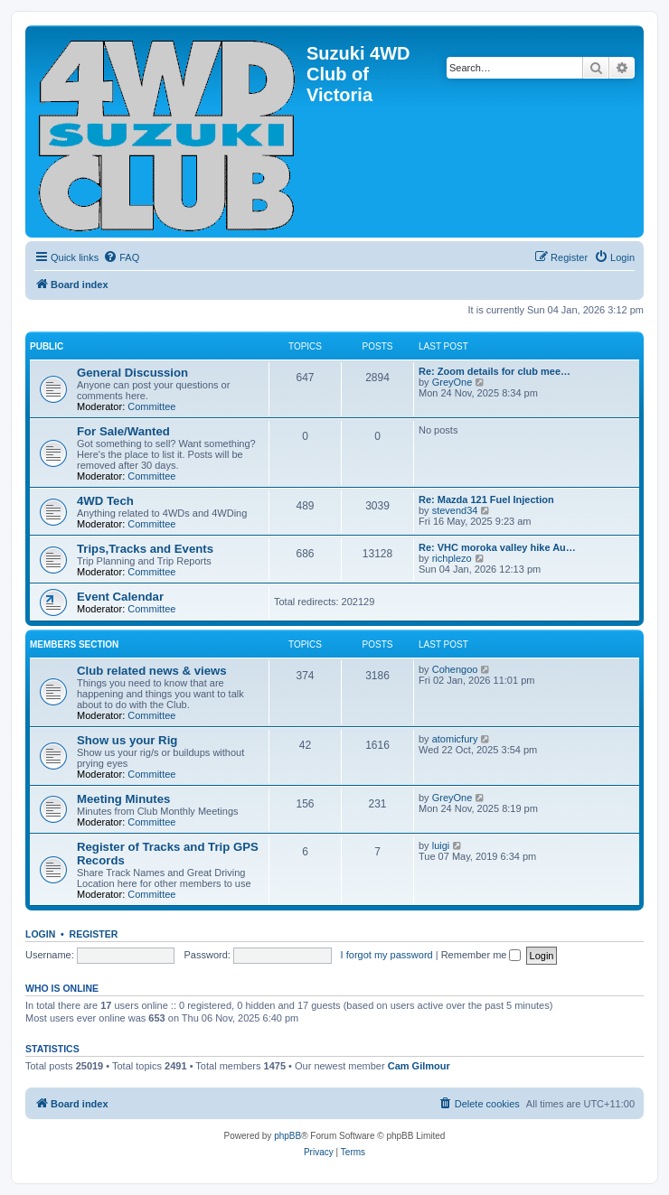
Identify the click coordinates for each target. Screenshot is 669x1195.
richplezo (452, 558)
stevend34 (455, 510)
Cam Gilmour (419, 1065)
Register (94, 934)
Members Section (74, 644)
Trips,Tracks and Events (145, 548)
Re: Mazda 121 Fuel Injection (486, 499)
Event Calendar (120, 596)
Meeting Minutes (123, 799)
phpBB (287, 1136)
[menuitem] (121, 257)
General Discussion (132, 372)
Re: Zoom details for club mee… (494, 371)
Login (40, 934)
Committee (151, 406)
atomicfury (455, 738)
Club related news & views (152, 670)
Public (46, 346)
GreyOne (452, 382)
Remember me (481, 954)
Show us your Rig (127, 740)
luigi (441, 845)
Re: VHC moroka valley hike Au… (497, 547)
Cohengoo (455, 669)
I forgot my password (387, 954)
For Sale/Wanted (123, 431)
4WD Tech (105, 501)
